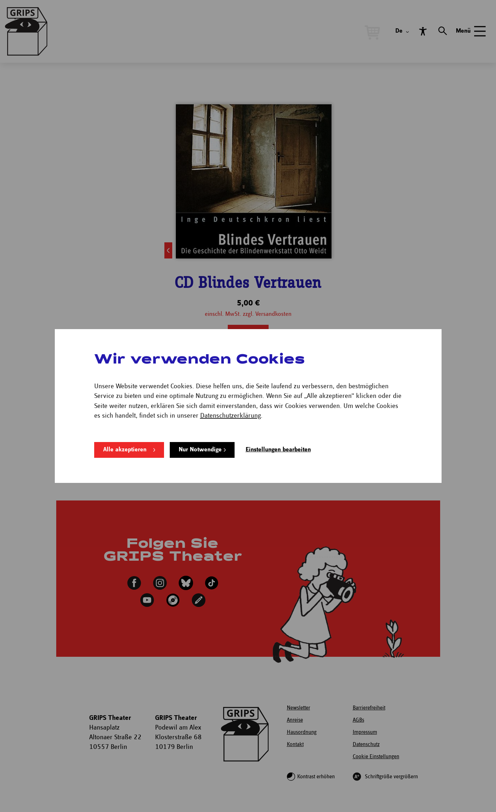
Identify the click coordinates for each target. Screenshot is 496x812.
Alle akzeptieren (124, 450)
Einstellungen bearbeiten (278, 450)
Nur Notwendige (200, 450)
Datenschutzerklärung (230, 415)
